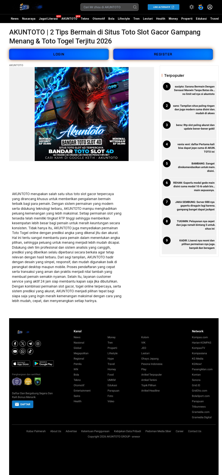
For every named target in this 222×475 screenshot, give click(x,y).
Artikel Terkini (149, 379)
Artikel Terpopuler (151, 374)
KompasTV (198, 347)
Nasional (79, 342)
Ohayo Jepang (150, 358)
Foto (110, 395)
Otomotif (99, 18)
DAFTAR (22, 404)
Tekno (85, 18)
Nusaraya (28, 18)
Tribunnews (199, 406)
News (15, 18)
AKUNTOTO (69, 18)
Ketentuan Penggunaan (95, 431)
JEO (143, 347)
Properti (186, 18)
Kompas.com (200, 337)
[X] (23, 344)
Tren (136, 18)
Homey (112, 369)
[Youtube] (15, 351)
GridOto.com (199, 390)
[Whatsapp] (23, 351)
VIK (143, 342)
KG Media (197, 358)
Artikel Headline (150, 390)
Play (143, 369)
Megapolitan (81, 353)
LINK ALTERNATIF (161, 7)
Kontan (196, 374)
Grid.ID (196, 385)
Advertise (71, 431)
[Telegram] (30, 344)
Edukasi (201, 18)
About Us (55, 431)
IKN (76, 369)
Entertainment (82, 390)
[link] (201, 7)
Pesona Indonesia (151, 363)
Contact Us (194, 431)
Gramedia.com (200, 411)
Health (160, 18)
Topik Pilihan (148, 385)
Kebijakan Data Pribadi (127, 431)
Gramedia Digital (202, 417)
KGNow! (197, 363)
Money (173, 18)
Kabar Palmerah (36, 431)
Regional (79, 358)
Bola (111, 18)
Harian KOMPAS (201, 342)
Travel (214, 18)
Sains (77, 395)
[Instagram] (38, 344)
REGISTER (163, 54)
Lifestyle (124, 18)
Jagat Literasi (48, 18)
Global (77, 347)
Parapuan (113, 390)
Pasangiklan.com (202, 369)
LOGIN (59, 54)
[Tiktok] (30, 351)
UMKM (112, 379)
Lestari (147, 20)
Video (111, 401)
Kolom (145, 337)
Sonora (196, 379)
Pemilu (78, 363)
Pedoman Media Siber (158, 431)
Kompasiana (199, 353)
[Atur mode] (191, 7)
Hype (111, 358)
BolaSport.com (201, 395)
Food (111, 374)
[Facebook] (15, 344)
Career (180, 431)
